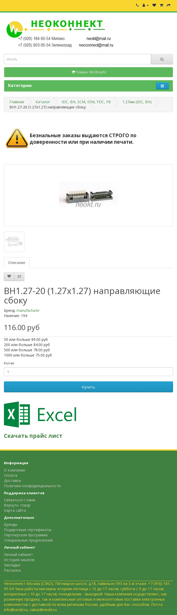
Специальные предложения (28, 540)
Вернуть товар (17, 505)
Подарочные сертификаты (27, 529)
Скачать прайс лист (33, 435)
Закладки (12, 564)
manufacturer (27, 310)
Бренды (10, 524)
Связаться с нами (19, 499)
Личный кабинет (18, 554)
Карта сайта (15, 510)
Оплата (10, 475)
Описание (16, 262)
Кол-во (9, 363)
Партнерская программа (26, 534)
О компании (14, 470)
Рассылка (12, 570)
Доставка (12, 480)
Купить (88, 386)
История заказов (19, 559)
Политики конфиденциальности (32, 485)
